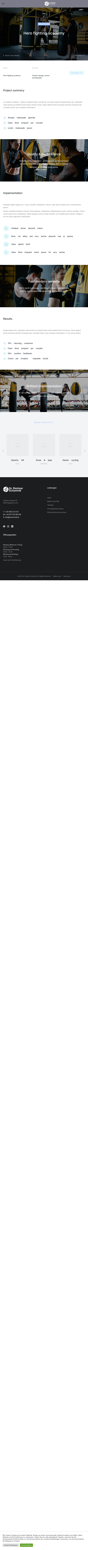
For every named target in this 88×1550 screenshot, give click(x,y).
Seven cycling (70, 460)
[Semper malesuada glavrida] (44, 117)
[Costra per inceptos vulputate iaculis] (44, 358)
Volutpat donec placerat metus (27, 228)
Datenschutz (57, 576)
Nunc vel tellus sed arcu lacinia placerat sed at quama (42, 236)
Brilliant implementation (44, 386)
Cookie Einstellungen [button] (11, 1545)
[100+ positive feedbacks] (44, 353)
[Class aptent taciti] (6, 244)
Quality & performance (44, 154)
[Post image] (17, 445)
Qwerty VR (17, 460)
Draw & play (44, 460)
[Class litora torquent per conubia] (44, 123)
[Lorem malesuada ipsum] (44, 128)
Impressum (67, 576)
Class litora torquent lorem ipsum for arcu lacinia (38, 252)
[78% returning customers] (44, 343)
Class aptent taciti (20, 244)
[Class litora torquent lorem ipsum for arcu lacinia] (6, 252)
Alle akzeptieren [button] (26, 1545)
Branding (44, 24)
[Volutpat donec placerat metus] (6, 228)
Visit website (76, 73)
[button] (3, 3)
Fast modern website (44, 281)
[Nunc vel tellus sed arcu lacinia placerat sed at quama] (6, 236)
